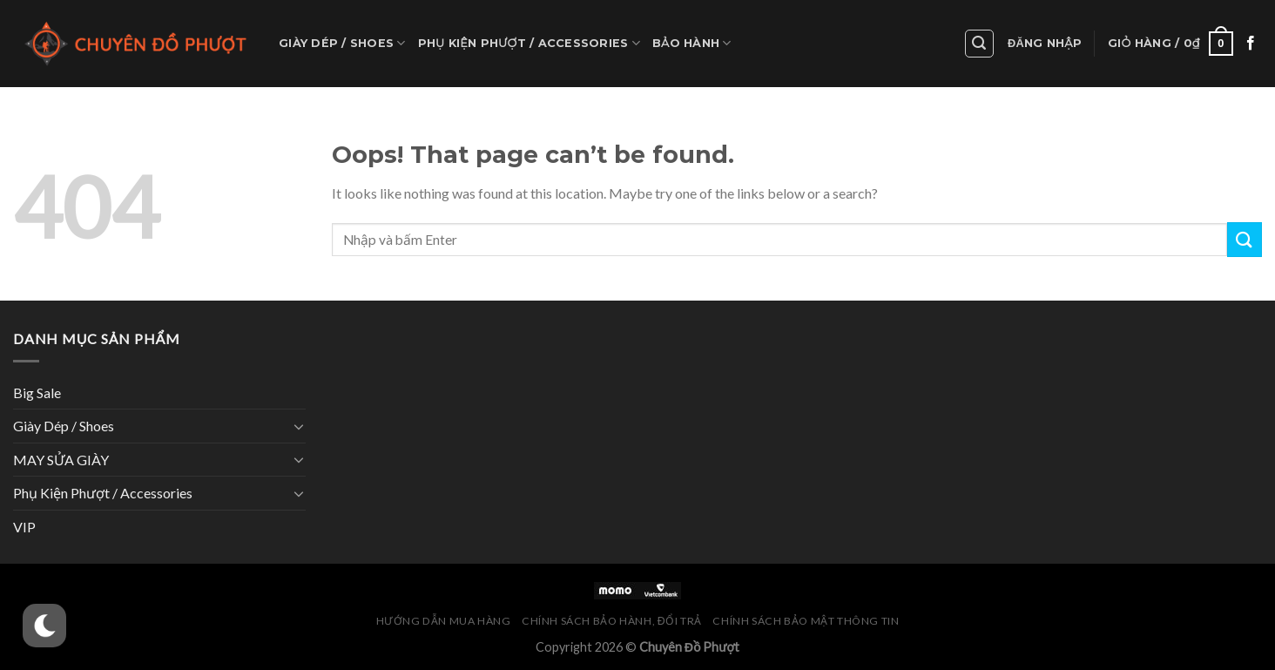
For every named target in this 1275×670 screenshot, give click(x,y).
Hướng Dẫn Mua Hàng (443, 620)
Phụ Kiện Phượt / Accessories (529, 43)
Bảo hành (692, 43)
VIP (24, 526)
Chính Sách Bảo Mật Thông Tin (805, 620)
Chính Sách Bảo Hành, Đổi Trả (612, 620)
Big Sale (37, 392)
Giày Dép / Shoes (342, 43)
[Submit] (1244, 239)
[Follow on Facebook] (1251, 43)
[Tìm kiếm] (980, 44)
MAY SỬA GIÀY (61, 459)
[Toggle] (299, 426)
